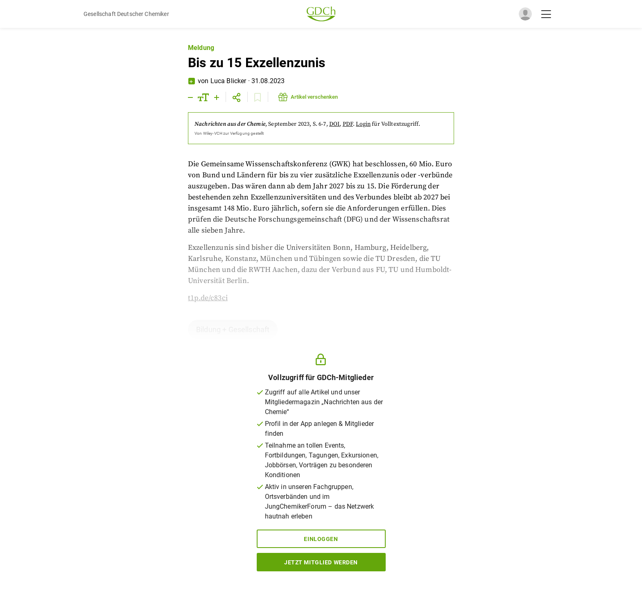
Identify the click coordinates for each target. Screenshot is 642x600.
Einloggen (321, 539)
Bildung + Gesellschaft (232, 329)
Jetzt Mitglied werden (321, 562)
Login (363, 124)
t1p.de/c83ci (208, 298)
